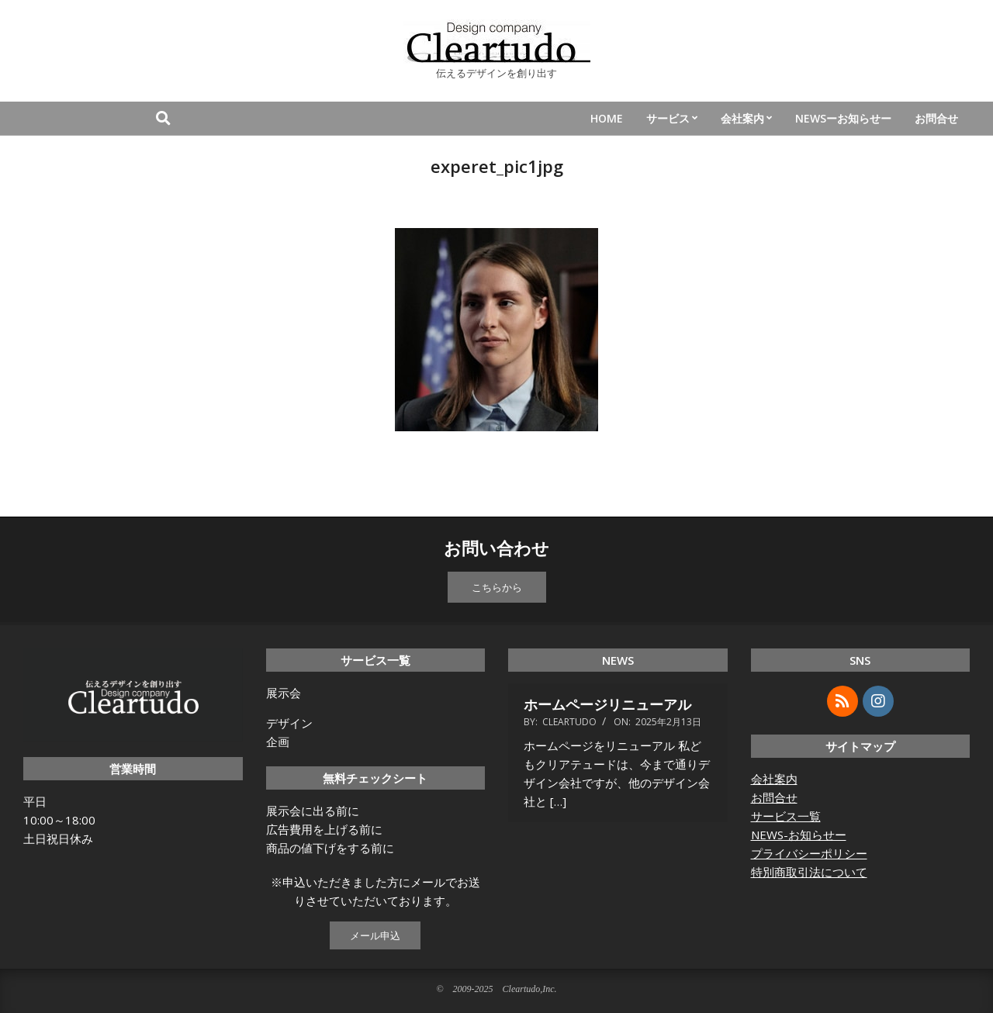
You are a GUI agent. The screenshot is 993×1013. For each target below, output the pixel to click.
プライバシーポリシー (809, 853)
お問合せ (774, 797)
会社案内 (774, 779)
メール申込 (375, 935)
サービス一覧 (786, 816)
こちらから (497, 587)
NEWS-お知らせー (798, 834)
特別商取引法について (809, 872)
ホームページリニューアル (607, 704)
